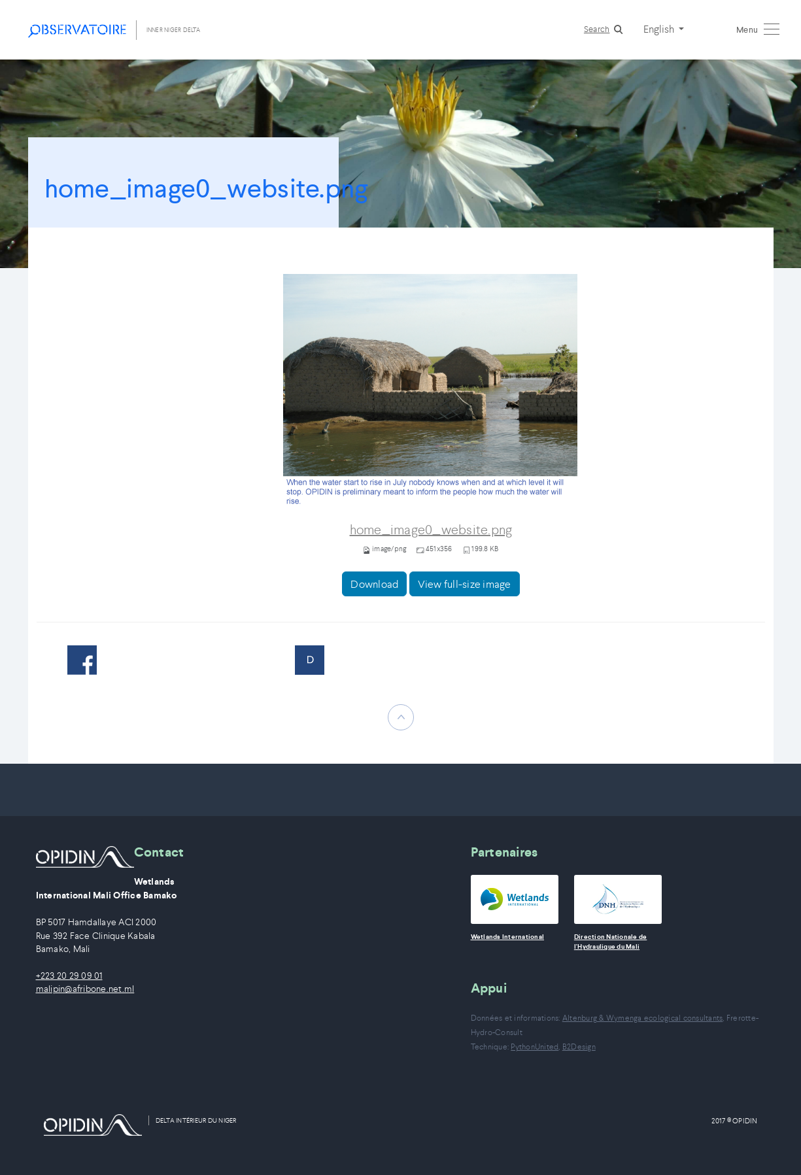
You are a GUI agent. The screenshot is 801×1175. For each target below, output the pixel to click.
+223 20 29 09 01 (69, 975)
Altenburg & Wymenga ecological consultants (642, 1018)
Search (597, 29)
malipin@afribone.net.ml (85, 989)
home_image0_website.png (431, 530)
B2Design (579, 1046)
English (659, 28)
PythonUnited (534, 1046)
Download (374, 583)
